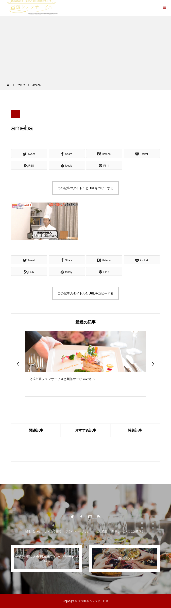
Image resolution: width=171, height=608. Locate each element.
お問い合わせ (32, 531)
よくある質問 (53, 531)
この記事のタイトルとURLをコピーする (85, 188)
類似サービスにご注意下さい (129, 531)
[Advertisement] (85, 47)
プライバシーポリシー (78, 531)
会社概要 (102, 531)
